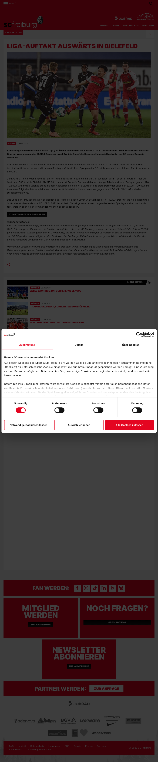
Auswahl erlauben (79, 424)
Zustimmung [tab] (27, 344)
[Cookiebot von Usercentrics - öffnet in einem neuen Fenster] (138, 334)
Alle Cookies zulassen (129, 424)
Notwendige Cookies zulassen (28, 424)
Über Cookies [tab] (130, 344)
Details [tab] (79, 344)
